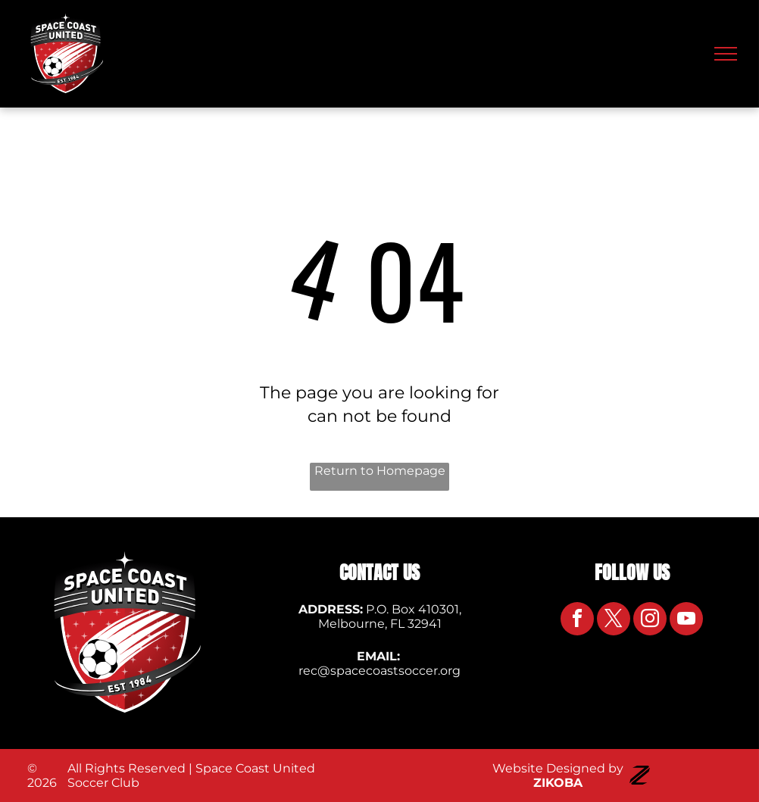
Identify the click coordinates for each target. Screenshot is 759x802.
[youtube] (686, 620)
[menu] (725, 53)
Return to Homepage (379, 470)
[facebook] (577, 620)
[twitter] (613, 620)
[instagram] (650, 620)
